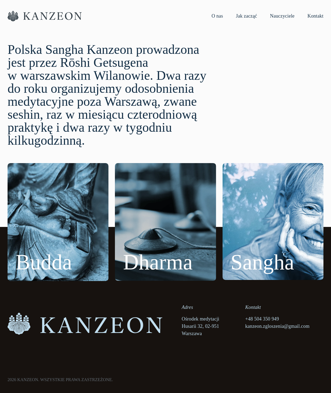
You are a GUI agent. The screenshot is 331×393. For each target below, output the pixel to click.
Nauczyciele (282, 16)
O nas (217, 16)
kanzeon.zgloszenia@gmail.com (277, 326)
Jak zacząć (246, 16)
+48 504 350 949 (262, 319)
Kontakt (315, 16)
